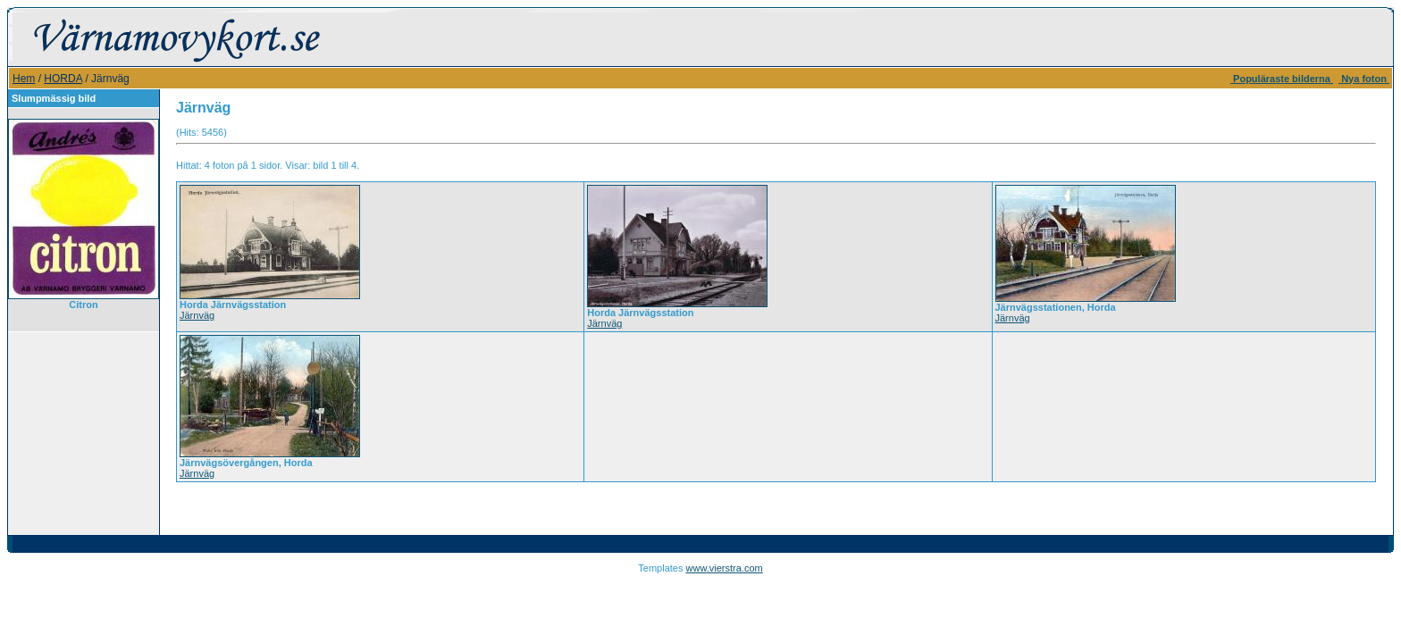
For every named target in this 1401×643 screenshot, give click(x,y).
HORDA (63, 78)
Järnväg (197, 315)
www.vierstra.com (724, 568)
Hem (24, 78)
